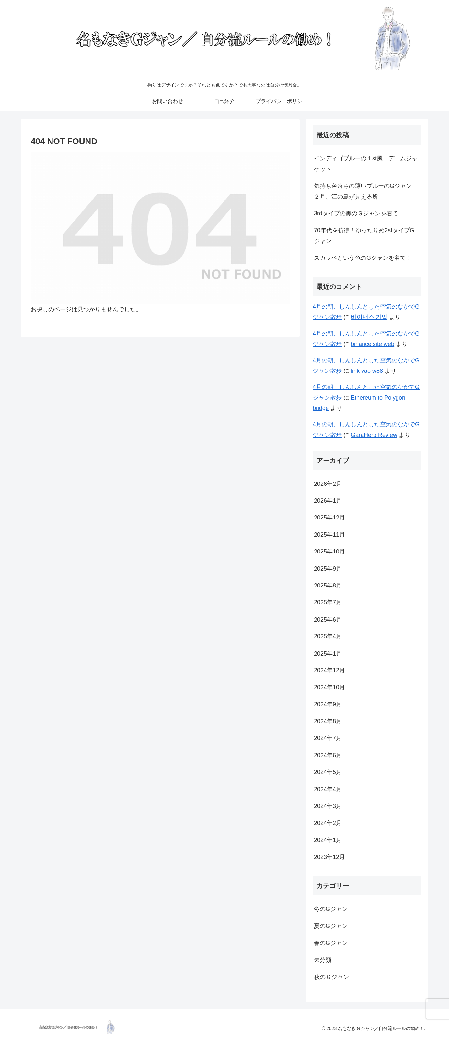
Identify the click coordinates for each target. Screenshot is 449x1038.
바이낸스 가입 (369, 317)
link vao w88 (367, 371)
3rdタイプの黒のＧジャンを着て (356, 213)
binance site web (372, 344)
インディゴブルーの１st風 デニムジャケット (366, 163)
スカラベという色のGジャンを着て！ (363, 258)
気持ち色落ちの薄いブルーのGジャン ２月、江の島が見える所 (366, 191)
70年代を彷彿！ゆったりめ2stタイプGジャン (364, 235)
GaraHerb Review (374, 435)
